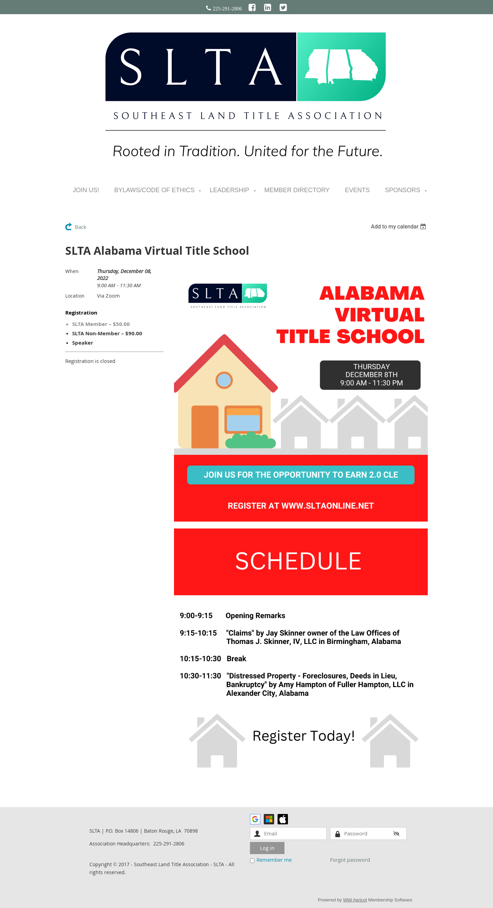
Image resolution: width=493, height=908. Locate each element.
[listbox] (399, 226)
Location (75, 295)
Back (80, 226)
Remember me (274, 859)
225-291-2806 (227, 8)
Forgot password (350, 859)
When (72, 271)
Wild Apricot (355, 899)
